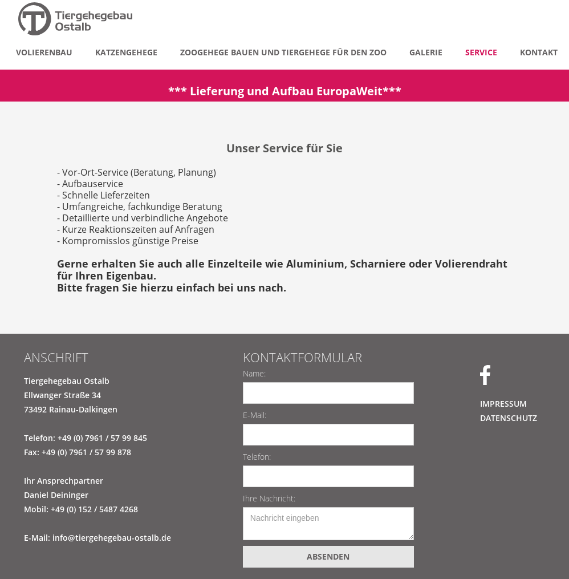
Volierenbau (44, 52)
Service (481, 52)
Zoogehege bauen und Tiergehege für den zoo (283, 52)
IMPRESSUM (503, 403)
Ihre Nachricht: (269, 498)
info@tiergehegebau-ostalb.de (111, 537)
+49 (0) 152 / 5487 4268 (94, 509)
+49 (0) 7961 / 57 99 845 (102, 437)
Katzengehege (126, 52)
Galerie (425, 52)
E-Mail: (254, 415)
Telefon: (257, 456)
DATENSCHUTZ (508, 417)
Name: (254, 373)
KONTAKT (539, 52)
